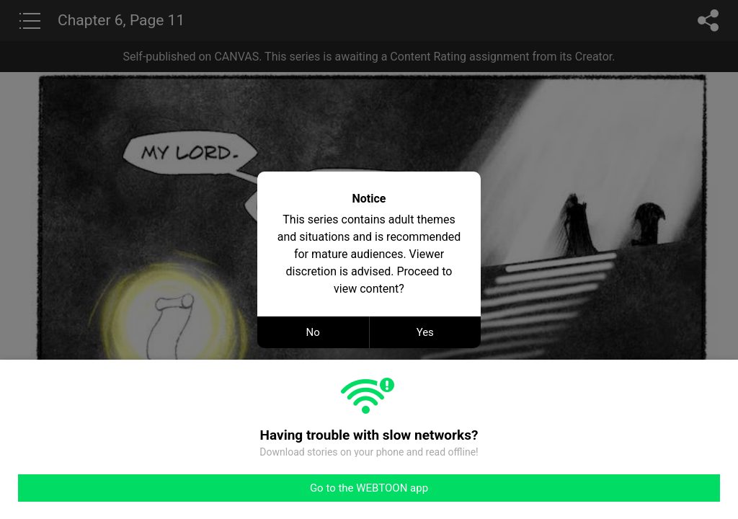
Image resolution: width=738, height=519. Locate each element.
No (313, 332)
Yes (425, 332)
